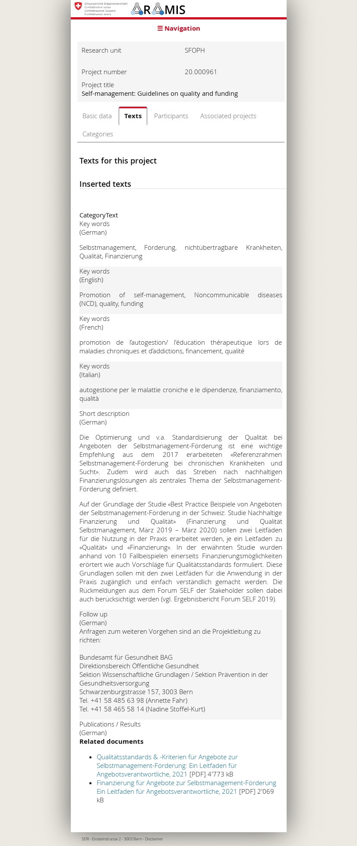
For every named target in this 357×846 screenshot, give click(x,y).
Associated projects (228, 115)
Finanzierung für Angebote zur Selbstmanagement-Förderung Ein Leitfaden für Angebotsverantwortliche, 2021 (186, 787)
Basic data (97, 115)
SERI (85, 839)
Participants (171, 115)
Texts (133, 115)
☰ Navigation (178, 28)
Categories (97, 133)
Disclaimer (154, 839)
